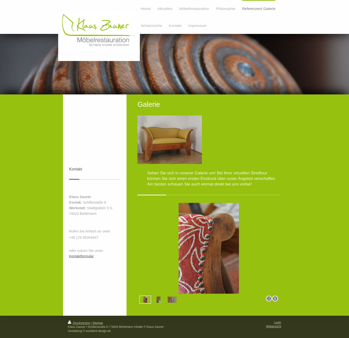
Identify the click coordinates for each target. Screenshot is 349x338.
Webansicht (273, 326)
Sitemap (97, 323)
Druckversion (79, 323)
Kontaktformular (81, 256)
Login (277, 322)
